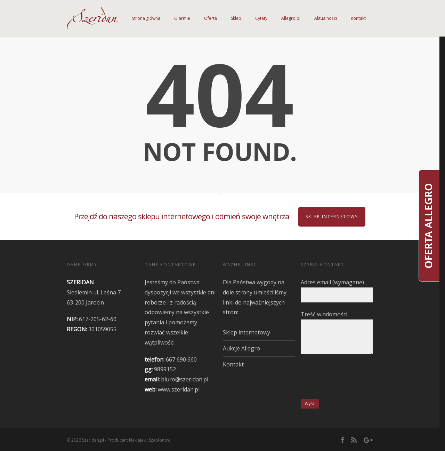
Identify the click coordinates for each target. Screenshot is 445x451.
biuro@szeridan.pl (184, 379)
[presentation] (353, 377)
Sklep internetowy (332, 217)
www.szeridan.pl (179, 389)
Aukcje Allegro (241, 348)
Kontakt (233, 364)
